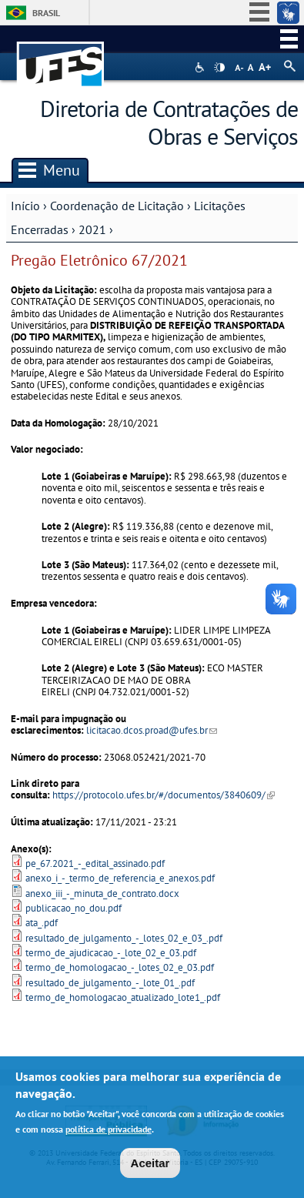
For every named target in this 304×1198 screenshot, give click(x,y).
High (219, 67)
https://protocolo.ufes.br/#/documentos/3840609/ (163, 794)
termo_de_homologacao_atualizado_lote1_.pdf (122, 997)
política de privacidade (108, 1132)
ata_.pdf (41, 922)
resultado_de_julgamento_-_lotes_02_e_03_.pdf (123, 938)
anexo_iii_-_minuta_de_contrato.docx (102, 893)
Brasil (46, 12)
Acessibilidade (201, 67)
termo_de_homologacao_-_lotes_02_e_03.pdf (119, 967)
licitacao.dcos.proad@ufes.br (151, 730)
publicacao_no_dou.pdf (73, 908)
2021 (92, 229)
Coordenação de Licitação (117, 205)
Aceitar (150, 1166)
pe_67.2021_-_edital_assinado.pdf (95, 863)
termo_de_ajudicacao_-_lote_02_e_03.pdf (110, 952)
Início (25, 205)
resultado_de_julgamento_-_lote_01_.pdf (110, 982)
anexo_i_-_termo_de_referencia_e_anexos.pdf (120, 878)
